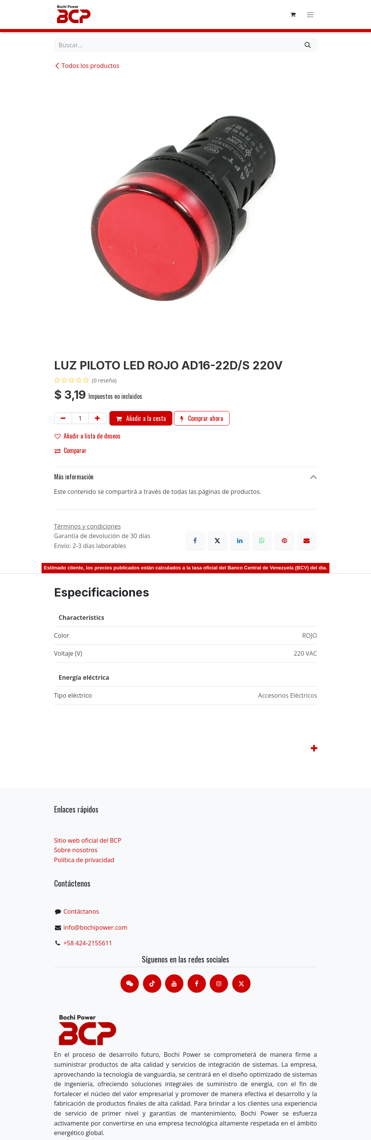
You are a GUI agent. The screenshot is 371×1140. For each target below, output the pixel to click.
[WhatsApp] (262, 540)
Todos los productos (86, 65)
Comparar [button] (71, 450)
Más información (73, 476)
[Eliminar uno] (63, 418)
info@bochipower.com (95, 927)
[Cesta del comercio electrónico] (293, 14)
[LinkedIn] (240, 540)
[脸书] (197, 983)
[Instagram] (219, 983)
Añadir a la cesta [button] (141, 418)
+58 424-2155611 (87, 943)
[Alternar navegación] (310, 15)
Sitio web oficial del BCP (88, 840)
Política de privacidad (84, 860)
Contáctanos (81, 911)
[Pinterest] (284, 540)
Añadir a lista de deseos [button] (87, 435)
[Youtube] (174, 983)
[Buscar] (307, 45)
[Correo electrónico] (306, 540)
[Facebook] (195, 540)
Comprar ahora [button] (201, 418)
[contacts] (129, 983)
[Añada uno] (97, 418)
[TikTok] (152, 983)
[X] (217, 540)
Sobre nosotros (76, 850)
